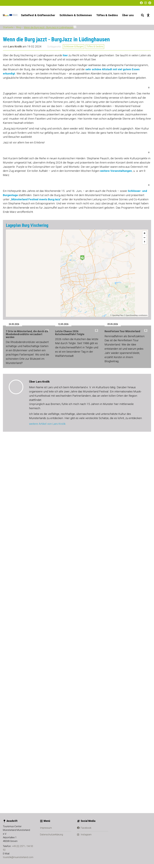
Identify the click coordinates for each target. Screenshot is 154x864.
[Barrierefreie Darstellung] (148, 15)
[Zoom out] (144, 606)
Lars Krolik (15, 112)
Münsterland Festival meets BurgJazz (35, 568)
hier (65, 121)
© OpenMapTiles (116, 684)
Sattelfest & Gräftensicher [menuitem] (38, 15)
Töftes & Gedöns (95, 112)
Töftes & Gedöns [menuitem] (107, 15)
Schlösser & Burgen (73, 112)
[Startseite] (10, 15)
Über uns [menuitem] (128, 15)
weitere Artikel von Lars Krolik (47, 820)
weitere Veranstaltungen (116, 441)
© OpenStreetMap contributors (135, 684)
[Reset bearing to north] (144, 611)
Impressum (46, 854)
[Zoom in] (144, 602)
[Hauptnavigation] (77, 15)
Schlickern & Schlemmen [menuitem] (75, 15)
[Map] (77, 642)
